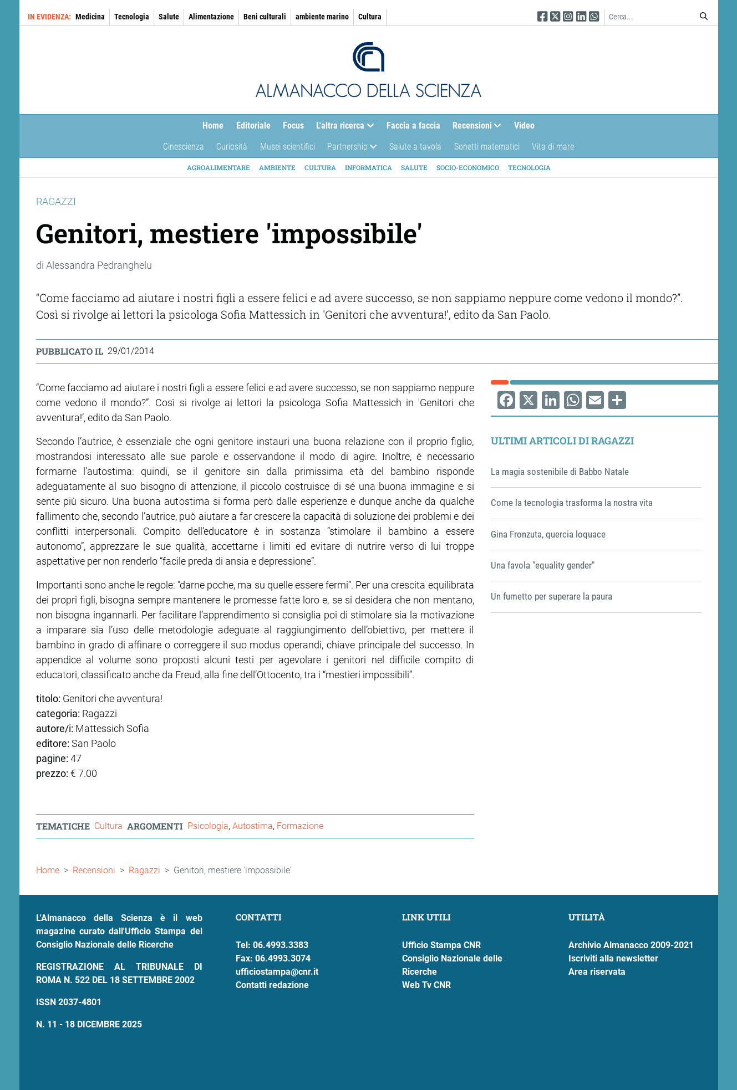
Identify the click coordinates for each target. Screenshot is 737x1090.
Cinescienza (183, 146)
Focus (293, 125)
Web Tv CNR (426, 985)
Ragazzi (144, 870)
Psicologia (207, 826)
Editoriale (253, 125)
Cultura (370, 16)
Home (212, 125)
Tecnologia (131, 16)
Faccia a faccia (413, 125)
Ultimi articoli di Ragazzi (562, 440)
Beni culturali (264, 16)
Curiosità (231, 146)
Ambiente (277, 167)
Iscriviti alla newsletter (613, 958)
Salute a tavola (415, 146)
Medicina (90, 16)
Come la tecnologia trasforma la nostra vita (572, 502)
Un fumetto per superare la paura (551, 596)
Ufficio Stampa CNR (441, 945)
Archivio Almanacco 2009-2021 (631, 945)
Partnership (349, 149)
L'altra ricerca (342, 128)
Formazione (300, 826)
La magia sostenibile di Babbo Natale (560, 471)
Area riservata (597, 971)
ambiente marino (322, 16)
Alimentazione (211, 16)
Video (524, 125)
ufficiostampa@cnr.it (277, 971)
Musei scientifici (287, 146)
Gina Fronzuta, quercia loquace (548, 534)
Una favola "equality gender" (542, 565)
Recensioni (473, 128)
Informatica (368, 167)
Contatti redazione (272, 985)
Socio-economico (467, 167)
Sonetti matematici (487, 146)
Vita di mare (553, 146)
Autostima (252, 826)
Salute (169, 16)
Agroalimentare (218, 167)
